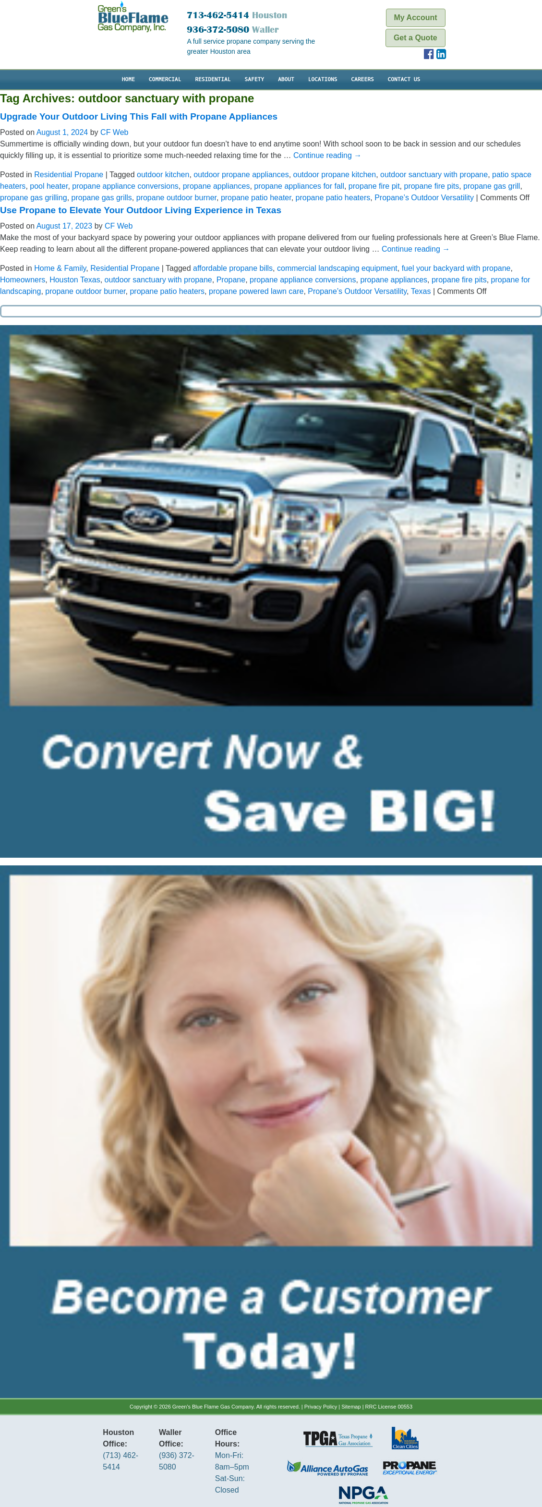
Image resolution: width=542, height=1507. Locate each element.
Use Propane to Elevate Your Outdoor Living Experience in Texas (140, 210)
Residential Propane (68, 174)
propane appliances (216, 186)
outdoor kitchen (163, 174)
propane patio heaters (333, 198)
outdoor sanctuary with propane (434, 174)
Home (128, 79)
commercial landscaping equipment (337, 268)
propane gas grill (491, 186)
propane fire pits (431, 186)
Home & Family (60, 268)
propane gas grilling (33, 198)
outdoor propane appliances (241, 174)
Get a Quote (416, 38)
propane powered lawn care (256, 291)
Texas (421, 291)
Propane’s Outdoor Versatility (424, 198)
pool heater (49, 186)
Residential (212, 79)
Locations (322, 79)
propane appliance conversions (125, 186)
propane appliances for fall (299, 186)
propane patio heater (256, 198)
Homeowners (22, 280)
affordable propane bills (233, 268)
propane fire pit (374, 186)
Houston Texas (74, 280)
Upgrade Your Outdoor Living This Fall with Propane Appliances (138, 116)
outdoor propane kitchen (334, 174)
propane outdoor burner (176, 198)
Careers (362, 79)
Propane (231, 280)
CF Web (114, 132)
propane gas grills (102, 198)
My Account (416, 17)
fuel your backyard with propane (456, 268)
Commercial (165, 79)
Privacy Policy (320, 1407)
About (286, 79)
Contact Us (404, 79)
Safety (254, 79)
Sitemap (351, 1407)
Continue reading (327, 155)
